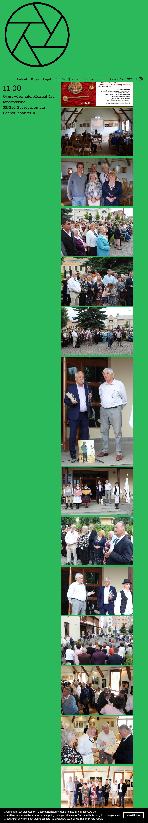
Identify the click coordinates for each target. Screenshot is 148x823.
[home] (62, 37)
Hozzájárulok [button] (133, 815)
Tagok (47, 79)
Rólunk (22, 79)
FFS (130, 79)
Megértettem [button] (114, 815)
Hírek (35, 79)
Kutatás (82, 79)
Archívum (98, 79)
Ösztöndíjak (64, 79)
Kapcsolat (116, 79)
